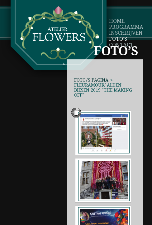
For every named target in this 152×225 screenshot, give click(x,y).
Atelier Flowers (59, 33)
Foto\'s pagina (91, 80)
